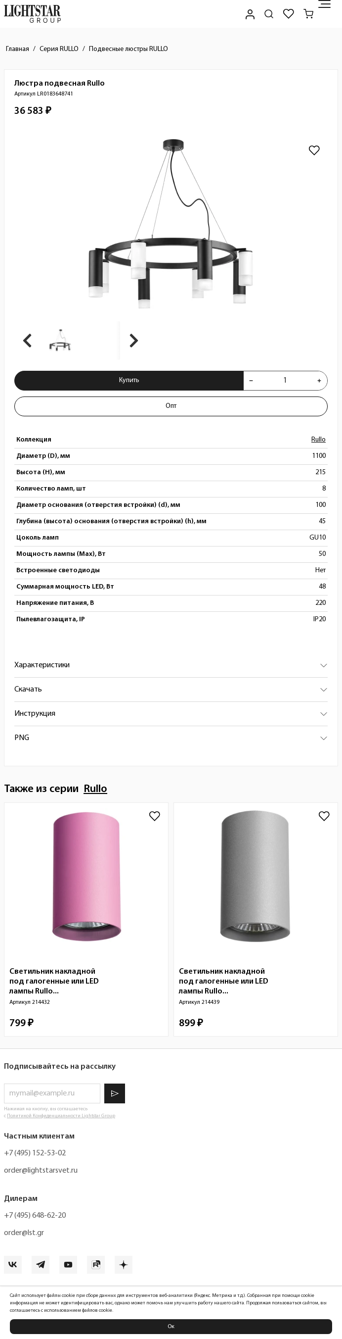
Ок (171, 1327)
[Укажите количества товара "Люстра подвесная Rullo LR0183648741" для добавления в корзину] (285, 380)
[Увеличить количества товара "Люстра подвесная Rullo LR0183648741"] (319, 380)
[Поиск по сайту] (269, 14)
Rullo (318, 440)
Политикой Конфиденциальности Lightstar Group (61, 1116)
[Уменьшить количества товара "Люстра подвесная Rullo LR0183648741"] (251, 380)
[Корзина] (308, 14)
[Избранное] (289, 14)
